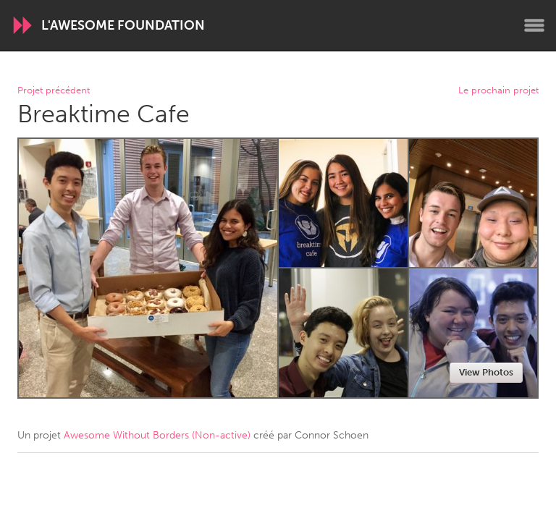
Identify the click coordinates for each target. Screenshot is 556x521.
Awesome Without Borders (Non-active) (157, 435)
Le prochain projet (498, 91)
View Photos (486, 372)
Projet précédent (53, 91)
